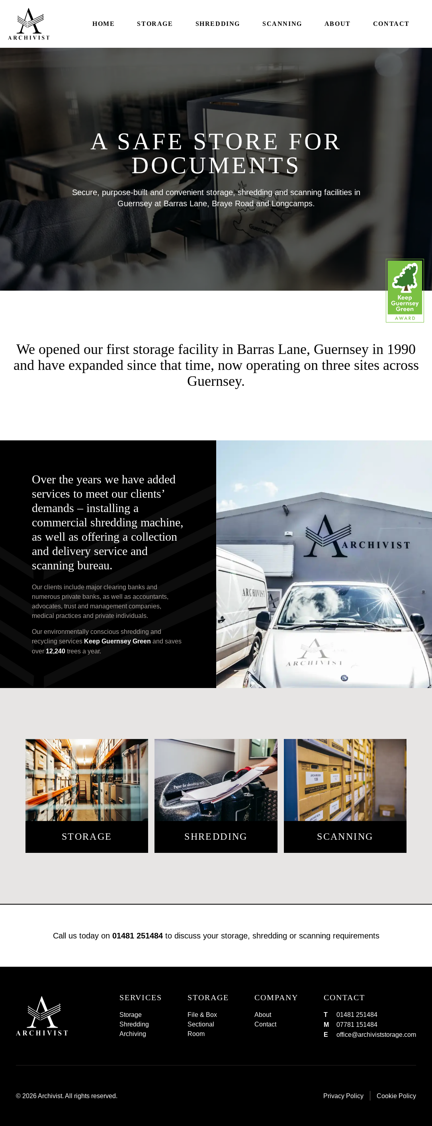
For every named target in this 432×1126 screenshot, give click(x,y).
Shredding (217, 23)
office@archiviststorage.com (376, 1034)
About (337, 23)
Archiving (132, 1033)
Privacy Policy (343, 1095)
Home (103, 23)
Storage (155, 23)
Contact (391, 23)
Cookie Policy (396, 1095)
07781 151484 (356, 1024)
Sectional (201, 1024)
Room (196, 1033)
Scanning (282, 23)
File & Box (202, 1014)
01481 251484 (137, 935)
